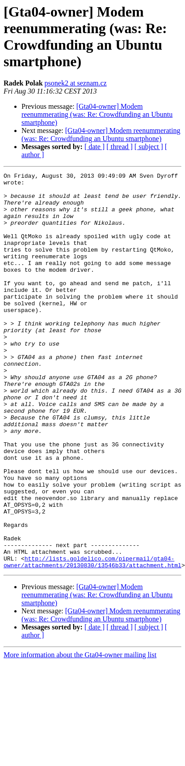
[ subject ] (149, 146)
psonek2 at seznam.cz (76, 83)
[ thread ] (119, 146)
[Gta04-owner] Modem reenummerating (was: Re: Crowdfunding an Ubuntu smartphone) (96, 114)
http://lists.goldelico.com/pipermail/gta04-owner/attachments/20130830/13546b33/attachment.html (92, 640)
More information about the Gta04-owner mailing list (80, 734)
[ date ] (94, 146)
